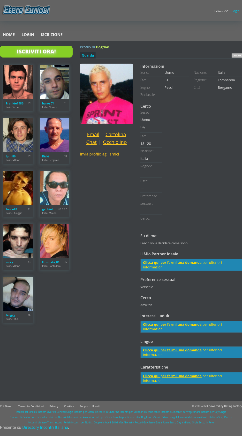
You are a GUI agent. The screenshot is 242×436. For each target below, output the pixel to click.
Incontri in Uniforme (107, 412)
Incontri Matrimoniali (190, 417)
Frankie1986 (14, 103)
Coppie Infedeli (102, 422)
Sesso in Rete (206, 422)
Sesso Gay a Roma (158, 422)
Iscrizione (51, 34)
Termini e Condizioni (31, 406)
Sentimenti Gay (18, 417)
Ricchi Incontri (152, 412)
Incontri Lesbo (36, 417)
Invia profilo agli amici (99, 154)
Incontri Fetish (63, 422)
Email (93, 134)
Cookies (69, 406)
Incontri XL (167, 412)
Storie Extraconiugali (166, 417)
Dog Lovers (147, 417)
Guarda (88, 55)
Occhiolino (115, 142)
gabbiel (47, 209)
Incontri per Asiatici (80, 417)
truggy (10, 315)
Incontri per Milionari (132, 412)
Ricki (45, 156)
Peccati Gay (141, 422)
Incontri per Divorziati (56, 417)
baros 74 (48, 103)
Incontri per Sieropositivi (126, 417)
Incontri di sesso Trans (40, 422)
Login (236, 11)
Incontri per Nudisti (82, 422)
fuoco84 (11, 209)
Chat (91, 142)
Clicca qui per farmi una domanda (172, 262)
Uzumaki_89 (51, 262)
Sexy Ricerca (225, 417)
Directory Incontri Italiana (45, 427)
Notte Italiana (211, 417)
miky (9, 262)
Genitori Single (65, 412)
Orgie (195, 422)
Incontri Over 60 (47, 412)
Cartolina (116, 134)
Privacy (53, 406)
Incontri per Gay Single (213, 412)
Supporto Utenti (89, 406)
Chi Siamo (6, 406)
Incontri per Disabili (85, 412)
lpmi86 (10, 156)
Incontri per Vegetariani (187, 412)
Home (9, 34)
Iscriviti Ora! (36, 51)
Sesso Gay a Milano (180, 422)
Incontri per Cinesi (102, 417)
